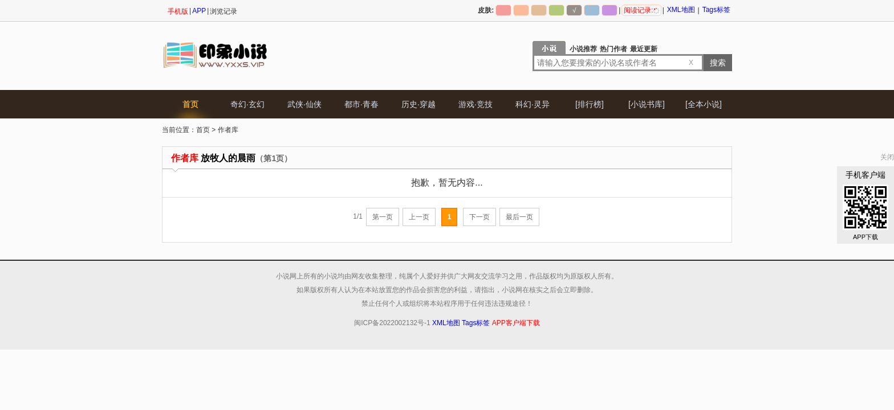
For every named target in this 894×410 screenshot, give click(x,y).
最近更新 (643, 49)
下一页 (479, 217)
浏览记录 (223, 11)
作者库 (228, 130)
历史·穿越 (418, 104)
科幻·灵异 (532, 104)
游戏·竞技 (475, 104)
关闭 (887, 157)
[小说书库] (646, 104)
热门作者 (613, 49)
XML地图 (681, 10)
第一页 (382, 217)
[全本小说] (703, 104)
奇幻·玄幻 (247, 104)
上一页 (419, 217)
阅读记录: (641, 10)
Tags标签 (716, 10)
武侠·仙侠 (304, 104)
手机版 (178, 11)
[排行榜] (589, 104)
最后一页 (519, 217)
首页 (190, 104)
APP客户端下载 (516, 323)
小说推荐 (583, 49)
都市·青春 (361, 104)
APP (199, 11)
